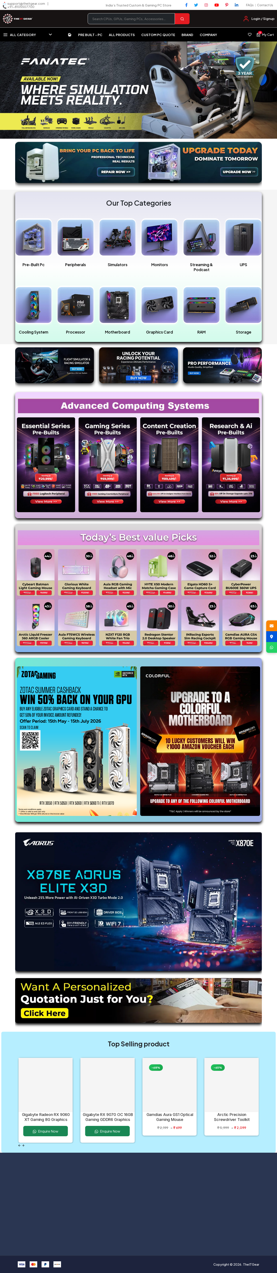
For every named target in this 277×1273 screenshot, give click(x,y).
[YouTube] (216, 5)
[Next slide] (23, 1145)
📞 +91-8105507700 (18, 6)
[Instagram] (206, 5)
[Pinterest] (226, 5)
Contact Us (265, 4)
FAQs (250, 4)
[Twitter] (196, 5)
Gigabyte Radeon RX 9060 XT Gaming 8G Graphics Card (46, 1117)
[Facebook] (186, 5)
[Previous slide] (19, 1145)
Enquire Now (45, 1131)
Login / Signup (262, 18)
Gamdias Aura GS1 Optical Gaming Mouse (170, 1117)
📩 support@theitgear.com (24, 3)
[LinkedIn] (236, 5)
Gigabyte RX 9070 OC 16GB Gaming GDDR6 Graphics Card (108, 1117)
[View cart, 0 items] (265, 34)
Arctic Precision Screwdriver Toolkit (232, 1117)
